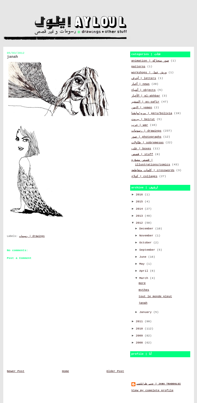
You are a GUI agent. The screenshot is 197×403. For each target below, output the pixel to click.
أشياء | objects (143, 90)
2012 (140, 223)
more (142, 283)
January (146, 312)
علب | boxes (141, 148)
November (147, 235)
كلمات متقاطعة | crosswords (152, 170)
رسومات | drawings (32, 236)
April (144, 271)
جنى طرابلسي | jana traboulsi (158, 383)
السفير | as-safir (145, 102)
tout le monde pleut (155, 296)
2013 (140, 216)
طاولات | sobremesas (147, 142)
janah (143, 303)
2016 (140, 194)
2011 (140, 321)
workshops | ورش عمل (149, 72)
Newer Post (16, 371)
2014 (140, 209)
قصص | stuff (142, 154)
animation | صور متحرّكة (150, 61)
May (142, 264)
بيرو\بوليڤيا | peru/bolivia (151, 113)
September (148, 250)
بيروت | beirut (143, 119)
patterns (138, 66)
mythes (144, 290)
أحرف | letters (143, 78)
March (144, 278)
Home (65, 371)
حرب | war (139, 125)
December (147, 228)
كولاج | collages (144, 176)
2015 (140, 201)
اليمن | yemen (141, 107)
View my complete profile (152, 390)
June (143, 257)
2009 (140, 335)
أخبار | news (140, 84)
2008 (140, 342)
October (146, 242)
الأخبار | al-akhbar (145, 96)
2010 (140, 328)
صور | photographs (146, 137)
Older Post (115, 371)
